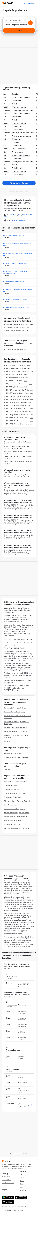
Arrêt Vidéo (26, 828)
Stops (21, 1184)
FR (4, 1190)
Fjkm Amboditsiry (9, 801)
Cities (21, 1187)
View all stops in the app (19, 183)
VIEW (31, 324)
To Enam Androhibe (10, 731)
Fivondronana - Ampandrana (13, 753)
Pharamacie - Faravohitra (12, 797)
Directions (23, 1190)
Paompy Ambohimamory (12, 793)
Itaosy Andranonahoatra (11, 789)
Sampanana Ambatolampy (12, 820)
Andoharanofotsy (22, 817)
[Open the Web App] (8, 1202)
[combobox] (19, 21)
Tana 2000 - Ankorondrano (12, 828)
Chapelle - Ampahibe (10, 785)
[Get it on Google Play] (8, 1197)
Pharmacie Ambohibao (11, 809)
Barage (22, 809)
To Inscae (7, 741)
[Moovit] (7, 3)
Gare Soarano (8, 769)
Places (22, 1178)
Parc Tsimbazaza (21, 781)
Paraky (24, 793)
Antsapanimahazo (10, 757)
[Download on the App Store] (20, 1197)
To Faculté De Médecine (19, 728)
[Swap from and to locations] (30, 22)
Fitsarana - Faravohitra (24, 801)
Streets (22, 1181)
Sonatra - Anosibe (10, 817)
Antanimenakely (24, 813)
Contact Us (24, 1207)
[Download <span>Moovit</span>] (29, 3)
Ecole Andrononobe (10, 805)
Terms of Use (6, 1207)
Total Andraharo (9, 781)
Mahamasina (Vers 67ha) (12, 824)
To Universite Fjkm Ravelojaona (14, 712)
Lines (21, 1174)
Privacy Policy (15, 1207)
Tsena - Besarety (22, 757)
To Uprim (7, 728)
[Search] (19, 30)
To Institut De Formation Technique (15, 708)
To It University (23, 731)
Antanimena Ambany (11, 813)
